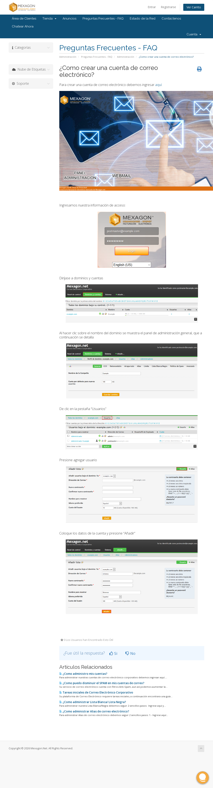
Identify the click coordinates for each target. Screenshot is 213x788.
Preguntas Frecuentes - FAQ (103, 18)
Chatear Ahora (22, 26)
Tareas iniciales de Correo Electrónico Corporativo (96, 692)
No (130, 653)
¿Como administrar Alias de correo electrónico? (94, 711)
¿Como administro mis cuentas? (83, 674)
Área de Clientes (24, 18)
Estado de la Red (142, 18)
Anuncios (69, 18)
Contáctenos (171, 18)
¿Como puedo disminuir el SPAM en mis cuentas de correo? (101, 683)
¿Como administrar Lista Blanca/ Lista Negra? (92, 702)
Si (113, 653)
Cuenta (194, 34)
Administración (67, 56)
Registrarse (168, 7)
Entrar (152, 7)
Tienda (49, 18)
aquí (158, 84)
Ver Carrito (194, 7)
